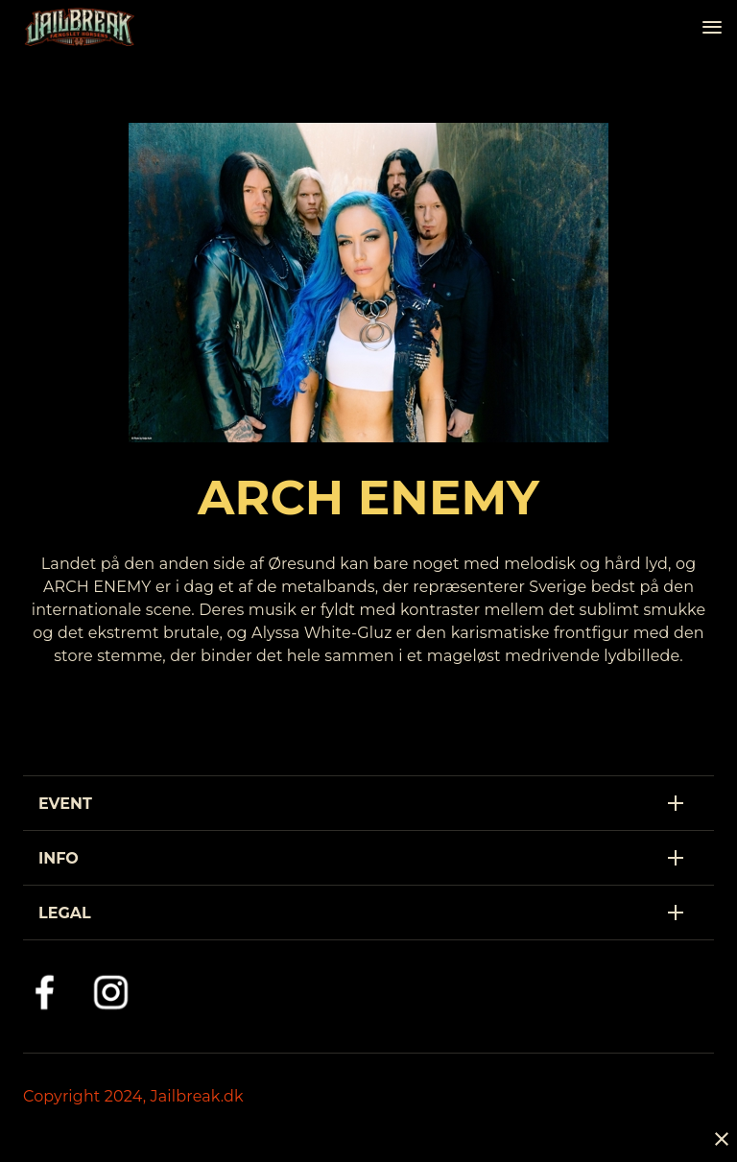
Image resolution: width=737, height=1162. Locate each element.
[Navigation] (712, 27)
